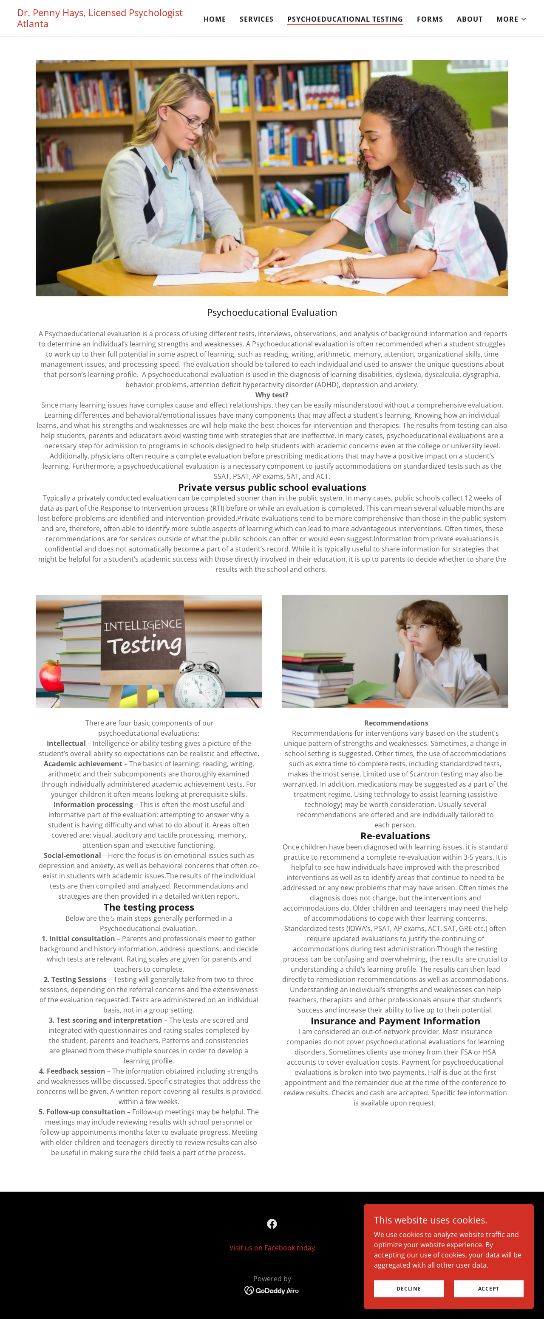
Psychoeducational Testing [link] (345, 19)
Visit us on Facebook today (272, 1247)
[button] (511, 19)
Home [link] (215, 19)
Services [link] (257, 19)
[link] (106, 24)
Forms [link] (430, 19)
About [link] (470, 19)
